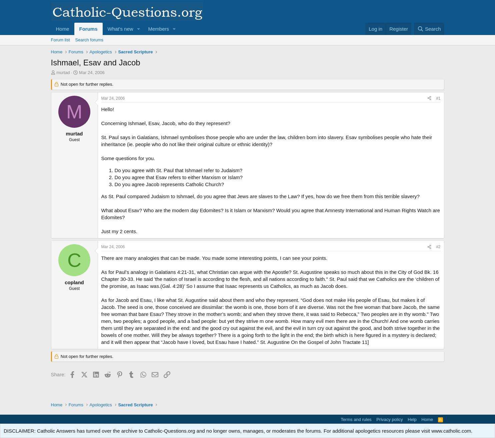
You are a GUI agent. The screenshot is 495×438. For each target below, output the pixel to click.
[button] (138, 29)
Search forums (89, 39)
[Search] (429, 29)
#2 (438, 247)
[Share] (429, 98)
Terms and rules (356, 419)
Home (62, 29)
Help (412, 419)
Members (158, 29)
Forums (88, 29)
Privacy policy (389, 419)
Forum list (60, 39)
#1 (438, 98)
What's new (120, 29)
